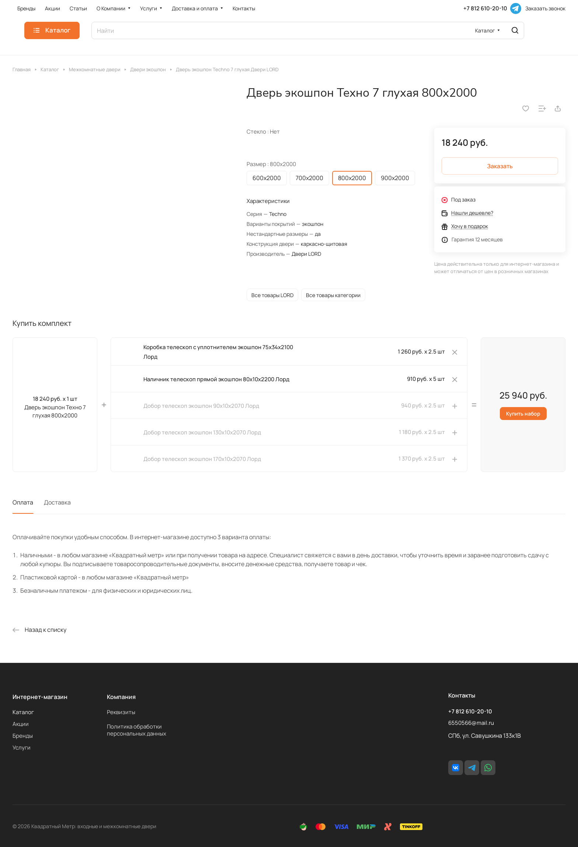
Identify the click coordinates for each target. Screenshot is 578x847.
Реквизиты (121, 712)
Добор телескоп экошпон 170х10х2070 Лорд (202, 459)
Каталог (23, 712)
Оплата (23, 502)
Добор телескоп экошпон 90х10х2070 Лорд (201, 406)
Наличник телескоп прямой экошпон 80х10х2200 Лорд (216, 379)
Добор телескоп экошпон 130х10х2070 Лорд (202, 432)
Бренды (23, 736)
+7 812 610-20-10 (485, 8)
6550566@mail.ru (471, 723)
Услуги (22, 747)
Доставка (57, 502)
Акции (21, 724)
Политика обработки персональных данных (136, 730)
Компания (121, 697)
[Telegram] (515, 8)
